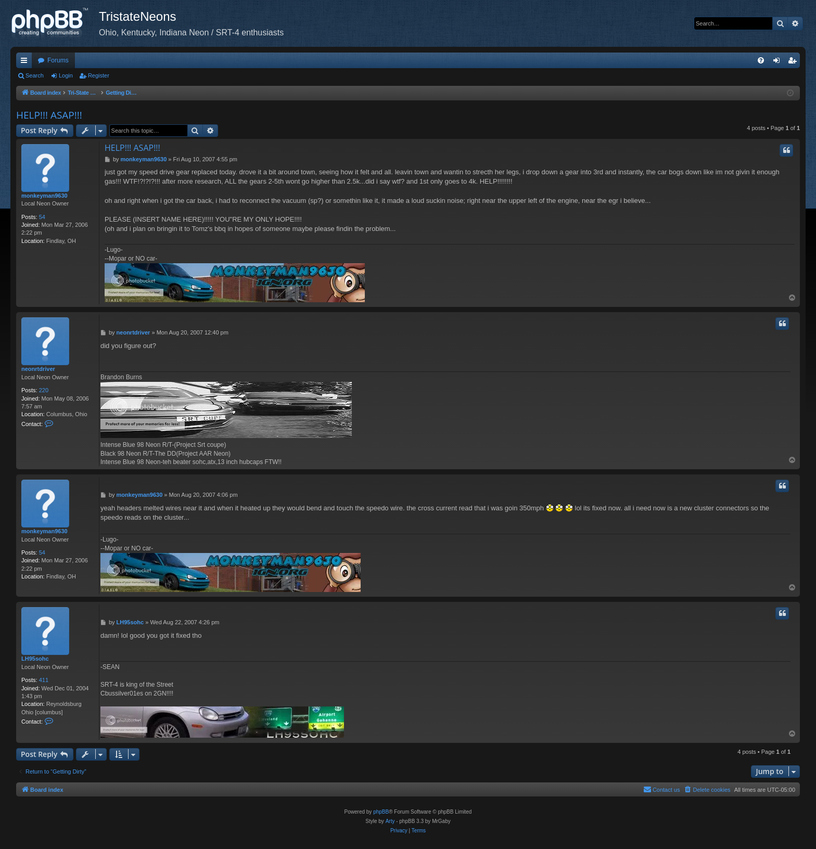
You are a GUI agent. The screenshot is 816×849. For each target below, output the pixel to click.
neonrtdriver (38, 369)
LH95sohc (35, 658)
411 (43, 680)
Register (98, 75)
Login (66, 75)
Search (35, 75)
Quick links (26, 62)
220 (43, 390)
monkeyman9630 (44, 195)
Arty (390, 821)
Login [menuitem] (778, 62)
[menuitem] (761, 60)
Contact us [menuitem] (661, 789)
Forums (58, 60)
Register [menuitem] (794, 62)
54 (42, 217)
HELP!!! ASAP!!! (49, 115)
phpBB (381, 812)
